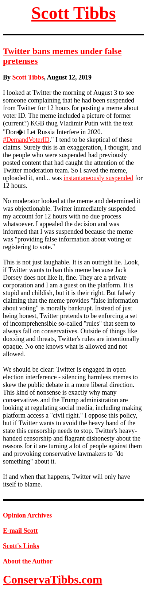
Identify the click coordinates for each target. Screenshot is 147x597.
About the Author (28, 561)
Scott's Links (21, 546)
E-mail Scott (20, 530)
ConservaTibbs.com (52, 579)
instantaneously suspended (98, 178)
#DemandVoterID (26, 139)
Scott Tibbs (73, 13)
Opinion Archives (27, 515)
